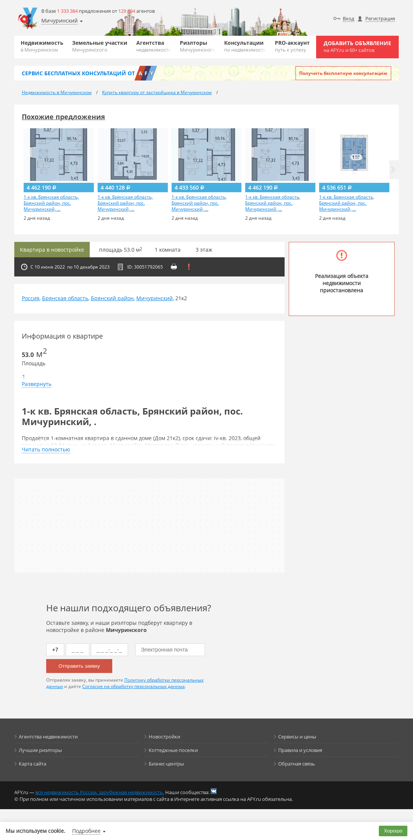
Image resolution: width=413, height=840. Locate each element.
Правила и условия (300, 750)
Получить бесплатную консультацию (343, 73)
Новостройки (164, 736)
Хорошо (393, 831)
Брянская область (65, 298)
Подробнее (86, 830)
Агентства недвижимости (48, 736)
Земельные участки (99, 46)
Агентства (153, 46)
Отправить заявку (79, 666)
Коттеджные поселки (173, 750)
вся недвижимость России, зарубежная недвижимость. (99, 792)
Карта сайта (32, 763)
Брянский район (112, 298)
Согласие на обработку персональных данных (133, 686)
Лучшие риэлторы (40, 750)
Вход (348, 18)
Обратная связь (296, 763)
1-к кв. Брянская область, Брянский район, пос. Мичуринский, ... (51, 203)
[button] (393, 169)
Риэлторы (197, 46)
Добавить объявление (357, 46)
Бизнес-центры (166, 763)
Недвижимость (42, 46)
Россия (30, 298)
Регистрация (380, 18)
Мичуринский (154, 298)
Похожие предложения (63, 116)
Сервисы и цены (297, 736)
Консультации (245, 46)
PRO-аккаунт (292, 46)
